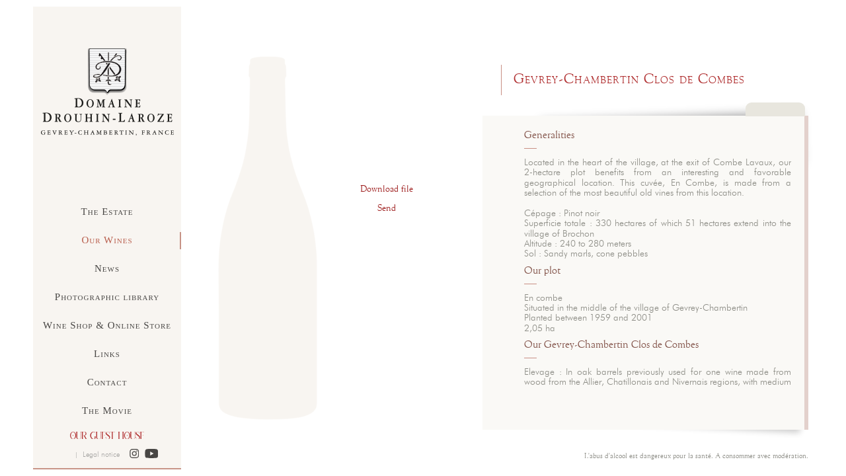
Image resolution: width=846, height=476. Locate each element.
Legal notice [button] (101, 454)
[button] (134, 454)
